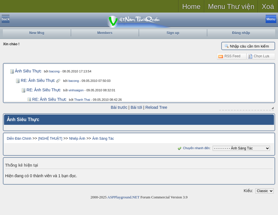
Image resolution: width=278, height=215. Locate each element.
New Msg (36, 33)
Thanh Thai (82, 99)
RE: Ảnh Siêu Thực (38, 80)
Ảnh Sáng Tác (103, 139)
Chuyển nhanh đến (193, 148)
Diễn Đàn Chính (19, 139)
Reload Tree (156, 107)
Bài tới (136, 107)
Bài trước (119, 107)
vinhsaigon (76, 90)
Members (104, 33)
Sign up (173, 33)
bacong (54, 71)
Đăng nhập (241, 33)
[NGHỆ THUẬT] (50, 139)
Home (191, 6)
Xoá (268, 6)
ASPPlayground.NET (123, 197)
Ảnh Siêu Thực (28, 71)
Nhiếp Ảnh (77, 139)
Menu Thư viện (231, 6)
